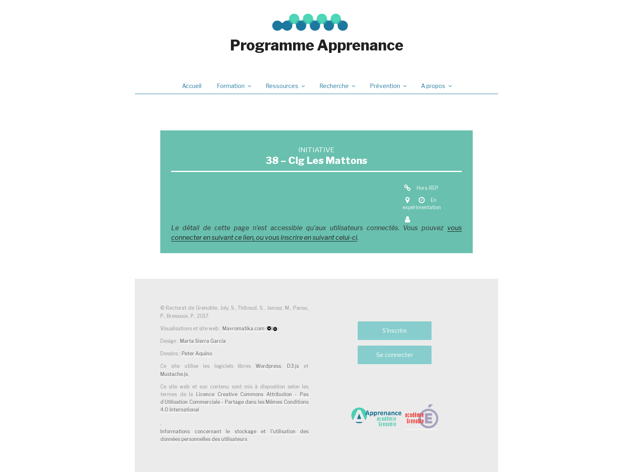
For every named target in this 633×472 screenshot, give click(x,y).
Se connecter (394, 354)
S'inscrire (394, 330)
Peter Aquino (197, 353)
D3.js (293, 366)
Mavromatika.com (250, 328)
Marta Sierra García (203, 341)
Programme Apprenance (316, 45)
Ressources (286, 85)
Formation (234, 85)
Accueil (191, 85)
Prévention (389, 85)
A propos (437, 85)
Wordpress (268, 366)
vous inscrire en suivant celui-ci (311, 237)
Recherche (337, 85)
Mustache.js (174, 374)
